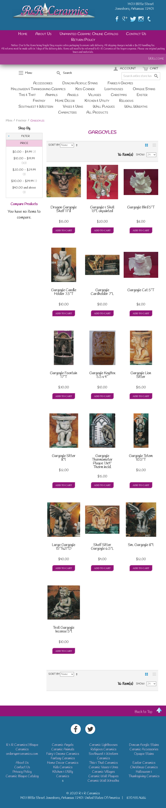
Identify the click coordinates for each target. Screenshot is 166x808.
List (153, 145)
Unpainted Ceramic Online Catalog (88, 34)
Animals (51, 95)
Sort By (53, 145)
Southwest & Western (36, 106)
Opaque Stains (144, 89)
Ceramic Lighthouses (103, 745)
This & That (27, 95)
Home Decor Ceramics (62, 763)
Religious (126, 100)
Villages (94, 95)
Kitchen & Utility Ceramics (62, 774)
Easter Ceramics (143, 763)
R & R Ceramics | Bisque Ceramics (22, 747)
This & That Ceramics (103, 763)
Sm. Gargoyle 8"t (141, 545)
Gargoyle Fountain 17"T (63, 375)
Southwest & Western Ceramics (103, 756)
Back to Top (143, 711)
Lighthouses (113, 89)
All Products (97, 112)
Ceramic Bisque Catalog (22, 776)
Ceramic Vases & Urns (103, 767)
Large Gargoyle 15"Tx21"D (63, 547)
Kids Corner (85, 89)
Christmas (119, 95)
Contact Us (136, 34)
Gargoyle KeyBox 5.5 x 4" (102, 375)
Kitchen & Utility (96, 100)
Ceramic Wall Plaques (103, 776)
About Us (43, 34)
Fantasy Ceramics (63, 758)
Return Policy (83, 39)
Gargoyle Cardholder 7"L (102, 292)
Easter (142, 95)
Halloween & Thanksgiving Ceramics (38, 89)
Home (22, 34)
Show (140, 154)
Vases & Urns (73, 106)
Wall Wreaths (135, 106)
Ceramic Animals (62, 749)
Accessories (42, 83)
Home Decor (65, 100)
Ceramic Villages (103, 772)
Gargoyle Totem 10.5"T (141, 458)
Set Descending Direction (77, 145)
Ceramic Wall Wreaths (103, 781)
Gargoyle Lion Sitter (140, 375)
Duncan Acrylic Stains (80, 83)
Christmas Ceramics (144, 767)
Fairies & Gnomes (120, 83)
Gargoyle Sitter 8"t (63, 458)
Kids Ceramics (62, 767)
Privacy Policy (22, 772)
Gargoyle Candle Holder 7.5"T (63, 292)
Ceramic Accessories (144, 749)
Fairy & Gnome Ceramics (62, 754)
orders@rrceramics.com (22, 754)
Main (9, 121)
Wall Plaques (104, 106)
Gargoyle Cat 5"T (140, 290)
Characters (67, 112)
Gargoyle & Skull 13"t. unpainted (102, 210)
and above (24, 190)
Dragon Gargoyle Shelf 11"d (64, 210)
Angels (72, 95)
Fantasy (39, 100)
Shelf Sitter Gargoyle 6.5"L (102, 547)
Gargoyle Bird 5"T (141, 208)
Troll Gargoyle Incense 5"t (63, 630)
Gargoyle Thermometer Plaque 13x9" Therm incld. (102, 461)
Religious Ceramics (103, 749)
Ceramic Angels (62, 745)
